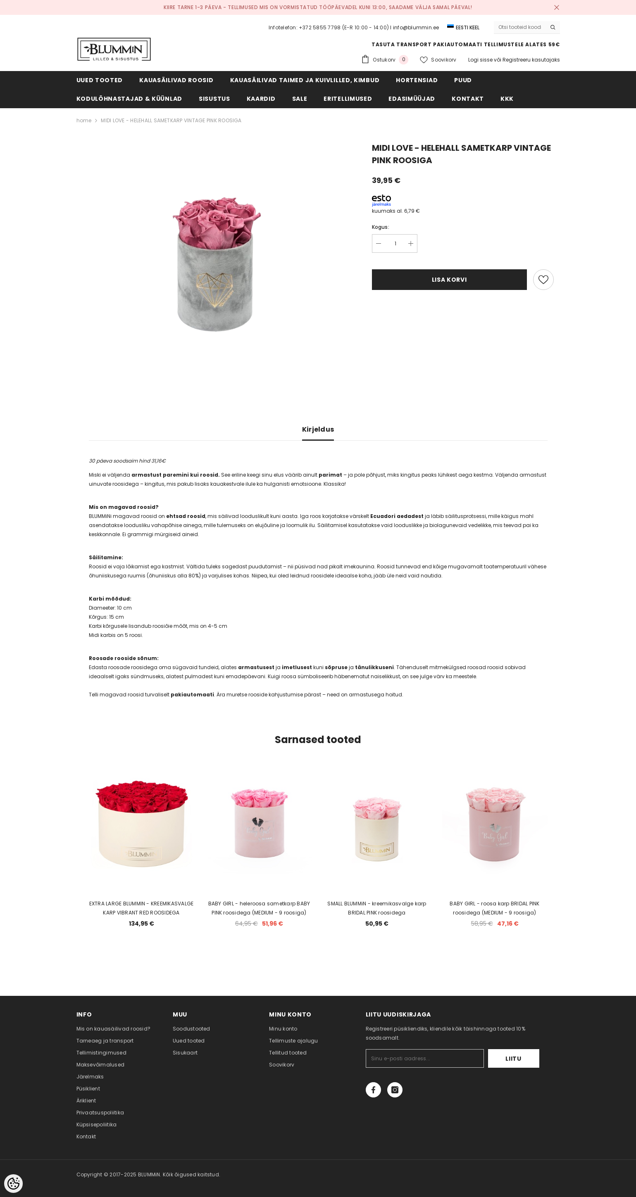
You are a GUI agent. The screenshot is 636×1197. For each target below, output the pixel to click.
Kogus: (380, 226)
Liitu (513, 1058)
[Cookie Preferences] (13, 1183)
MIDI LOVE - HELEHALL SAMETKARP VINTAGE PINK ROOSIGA (171, 120)
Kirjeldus (318, 429)
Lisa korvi (449, 280)
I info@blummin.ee (414, 27)
